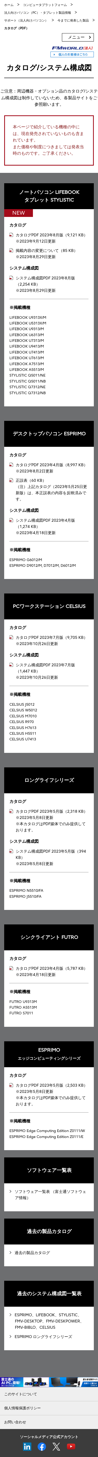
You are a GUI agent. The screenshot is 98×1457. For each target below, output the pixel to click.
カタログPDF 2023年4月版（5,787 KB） (52, 968)
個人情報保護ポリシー (22, 1408)
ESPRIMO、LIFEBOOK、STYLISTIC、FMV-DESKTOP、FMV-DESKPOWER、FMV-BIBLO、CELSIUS (49, 1321)
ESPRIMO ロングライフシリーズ (43, 1336)
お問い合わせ (15, 1422)
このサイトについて (20, 1394)
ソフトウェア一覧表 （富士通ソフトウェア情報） (50, 1194)
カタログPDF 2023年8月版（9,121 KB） (52, 235)
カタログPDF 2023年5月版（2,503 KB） (52, 1085)
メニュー (76, 37)
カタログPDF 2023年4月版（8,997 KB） (52, 465)
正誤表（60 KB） (31, 480)
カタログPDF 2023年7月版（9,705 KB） (52, 637)
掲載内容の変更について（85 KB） (47, 250)
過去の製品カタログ (32, 1252)
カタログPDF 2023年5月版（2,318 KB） (52, 811)
